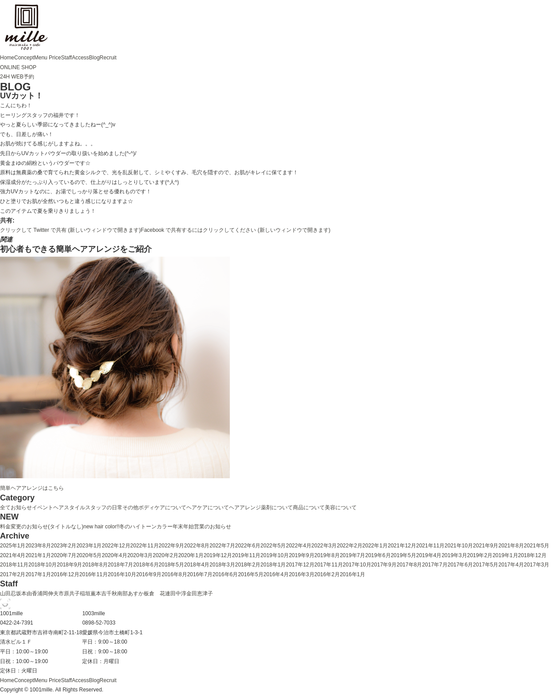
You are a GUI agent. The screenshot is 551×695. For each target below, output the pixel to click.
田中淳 (178, 593)
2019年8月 (327, 555)
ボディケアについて (162, 507)
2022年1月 (375, 546)
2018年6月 (145, 565)
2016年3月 (301, 574)
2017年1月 (38, 574)
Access (80, 58)
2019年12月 (218, 555)
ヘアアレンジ (245, 507)
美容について (341, 507)
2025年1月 (12, 546)
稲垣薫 (88, 593)
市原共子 (69, 593)
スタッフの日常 (103, 507)
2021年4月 (12, 555)
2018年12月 (532, 555)
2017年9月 (384, 565)
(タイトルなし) (65, 526)
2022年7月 (222, 546)
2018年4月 (196, 565)
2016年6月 (225, 574)
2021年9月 (485, 546)
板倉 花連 (157, 593)
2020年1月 (191, 555)
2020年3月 (140, 555)
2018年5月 (171, 565)
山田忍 (8, 593)
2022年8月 (196, 546)
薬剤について (277, 507)
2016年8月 (174, 574)
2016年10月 (122, 574)
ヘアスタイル (69, 507)
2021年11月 (430, 546)
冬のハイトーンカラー (146, 526)
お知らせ (21, 507)
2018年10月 (42, 565)
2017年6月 (460, 565)
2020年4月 (114, 555)
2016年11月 (93, 574)
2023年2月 (63, 546)
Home (7, 58)
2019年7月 (352, 555)
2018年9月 (69, 565)
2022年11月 (144, 546)
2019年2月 (479, 555)
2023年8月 (38, 546)
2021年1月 (38, 555)
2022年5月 (273, 546)
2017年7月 (434, 565)
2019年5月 (403, 555)
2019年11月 (246, 555)
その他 (130, 507)
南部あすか (130, 593)
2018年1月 (273, 565)
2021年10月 (459, 546)
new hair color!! (101, 526)
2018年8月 (94, 565)
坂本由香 (26, 593)
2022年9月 (171, 546)
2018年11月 (14, 565)
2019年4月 (428, 555)
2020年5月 (89, 555)
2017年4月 (510, 565)
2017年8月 (409, 565)
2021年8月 (510, 546)
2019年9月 (301, 555)
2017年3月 (536, 565)
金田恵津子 (199, 593)
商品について (309, 507)
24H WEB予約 (17, 77)
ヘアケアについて (207, 507)
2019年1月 (505, 555)
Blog (94, 58)
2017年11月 (329, 565)
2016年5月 (250, 574)
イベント (42, 507)
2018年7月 (120, 565)
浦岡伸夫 (48, 593)
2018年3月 (222, 565)
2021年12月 (402, 546)
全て (5, 507)
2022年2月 (349, 546)
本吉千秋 (106, 593)
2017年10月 (357, 565)
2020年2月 (165, 555)
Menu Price (47, 58)
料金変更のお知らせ (24, 526)
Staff (66, 58)
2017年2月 (12, 574)
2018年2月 (247, 565)
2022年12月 (116, 546)
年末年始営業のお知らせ (202, 526)
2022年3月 (324, 546)
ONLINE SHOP (18, 67)
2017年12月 (300, 565)
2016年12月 (65, 574)
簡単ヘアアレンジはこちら (32, 488)
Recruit (108, 58)
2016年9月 (148, 574)
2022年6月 (247, 546)
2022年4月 (298, 546)
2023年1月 (89, 546)
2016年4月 (276, 574)
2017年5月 (485, 565)
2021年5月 (536, 546)
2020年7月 (63, 555)
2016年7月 (200, 574)
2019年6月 (377, 555)
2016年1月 (352, 574)
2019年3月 (454, 555)
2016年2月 (327, 574)
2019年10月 (274, 555)
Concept (24, 58)
